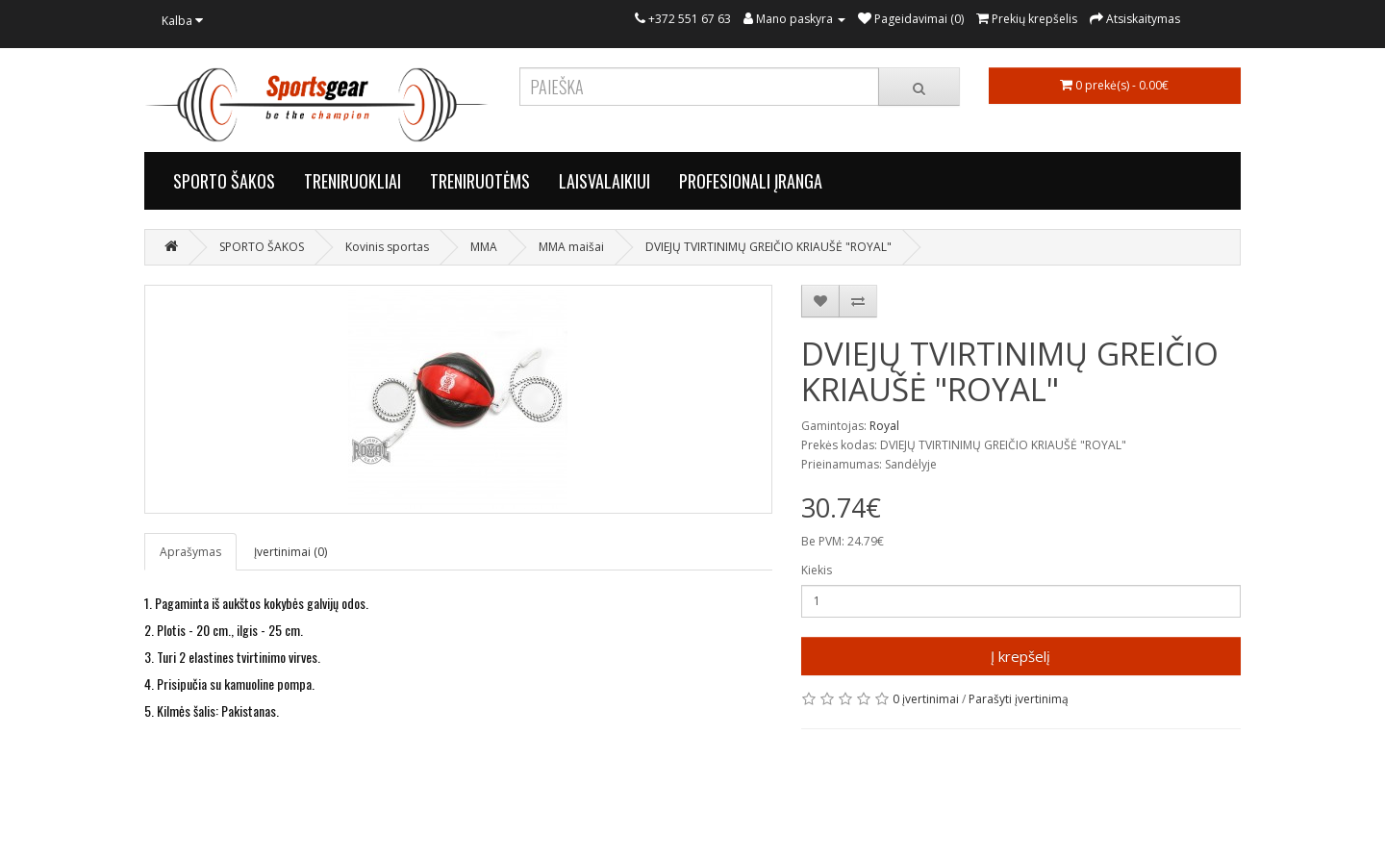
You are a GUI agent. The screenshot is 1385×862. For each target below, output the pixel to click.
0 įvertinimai (926, 699)
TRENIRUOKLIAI (352, 180)
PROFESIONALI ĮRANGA (750, 180)
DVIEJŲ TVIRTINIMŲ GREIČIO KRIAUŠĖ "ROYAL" (768, 247)
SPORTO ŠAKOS (224, 180)
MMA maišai (571, 247)
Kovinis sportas (387, 247)
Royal (884, 426)
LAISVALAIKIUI (604, 180)
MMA (483, 247)
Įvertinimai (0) (290, 552)
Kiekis (816, 570)
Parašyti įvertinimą (1019, 699)
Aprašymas (190, 552)
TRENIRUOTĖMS (480, 180)
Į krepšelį (1020, 656)
